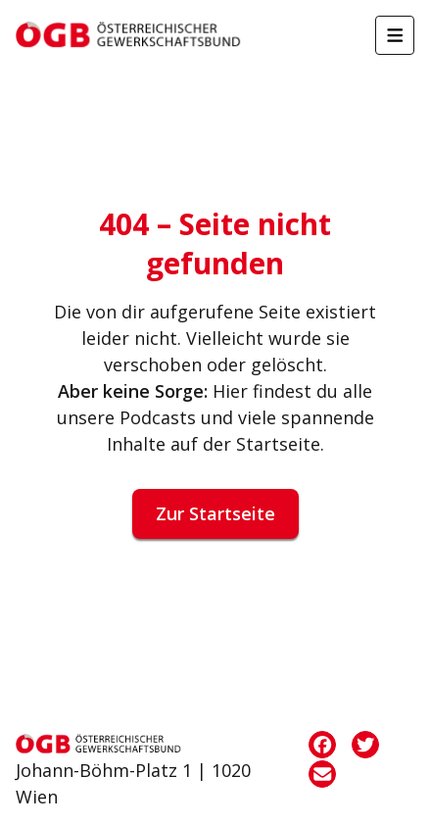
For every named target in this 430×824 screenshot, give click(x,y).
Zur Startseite (215, 513)
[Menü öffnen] (394, 35)
